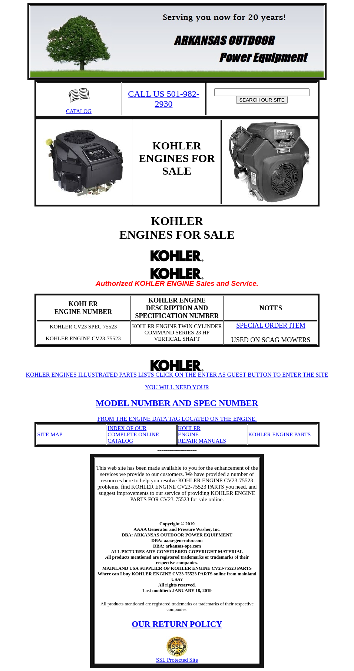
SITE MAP (50, 434)
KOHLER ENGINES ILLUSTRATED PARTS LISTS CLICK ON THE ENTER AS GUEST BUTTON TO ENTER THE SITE (177, 372)
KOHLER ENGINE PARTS (279, 434)
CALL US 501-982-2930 (163, 99)
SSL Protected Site (177, 657)
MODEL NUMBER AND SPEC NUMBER (177, 403)
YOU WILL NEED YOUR (177, 387)
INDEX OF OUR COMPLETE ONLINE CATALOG (133, 434)
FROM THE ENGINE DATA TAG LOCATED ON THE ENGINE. (177, 419)
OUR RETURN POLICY (177, 624)
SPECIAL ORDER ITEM (270, 325)
